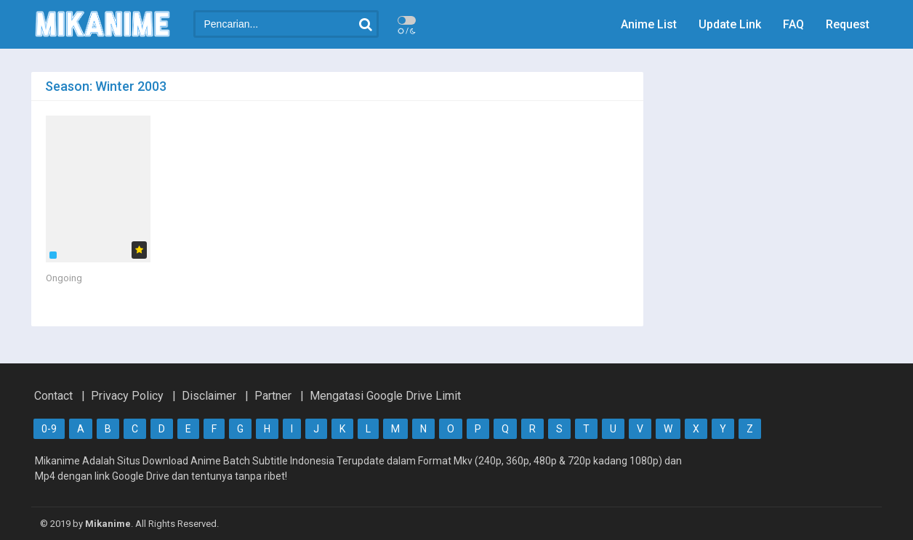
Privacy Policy (127, 396)
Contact (53, 396)
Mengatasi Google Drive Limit (385, 396)
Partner (272, 396)
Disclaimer (209, 396)
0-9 (49, 429)
